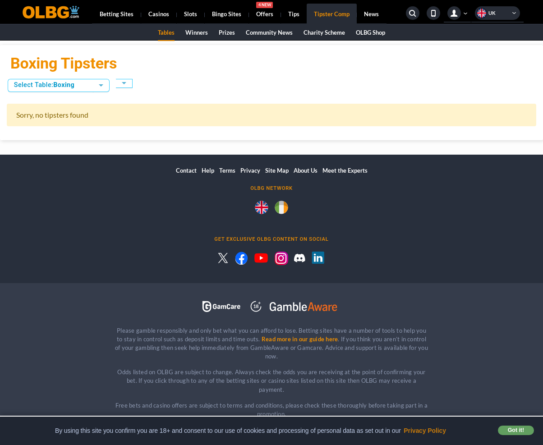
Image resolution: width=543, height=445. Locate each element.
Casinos (158, 14)
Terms (227, 170)
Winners (196, 32)
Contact (186, 170)
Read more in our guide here (300, 339)
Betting (116, 14)
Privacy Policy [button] (425, 430)
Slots (190, 14)
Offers (264, 11)
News (371, 14)
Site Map (277, 170)
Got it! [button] (516, 430)
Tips (293, 14)
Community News (269, 32)
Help (208, 170)
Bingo (226, 14)
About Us (306, 170)
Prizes (227, 32)
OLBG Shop (370, 32)
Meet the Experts (345, 170)
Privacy (250, 170)
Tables (166, 32)
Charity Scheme (324, 32)
